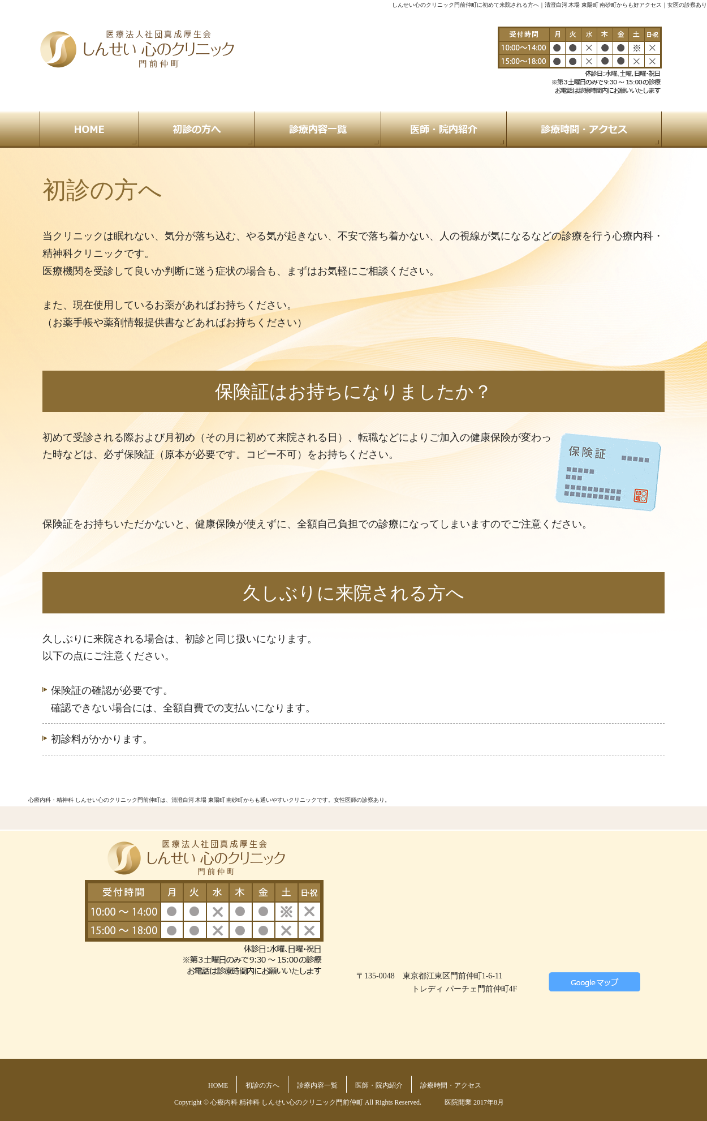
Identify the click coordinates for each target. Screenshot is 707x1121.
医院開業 (458, 1102)
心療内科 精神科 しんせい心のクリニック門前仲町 (286, 1102)
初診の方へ (262, 1085)
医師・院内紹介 (379, 1085)
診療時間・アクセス (450, 1085)
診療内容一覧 (317, 1085)
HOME (218, 1085)
